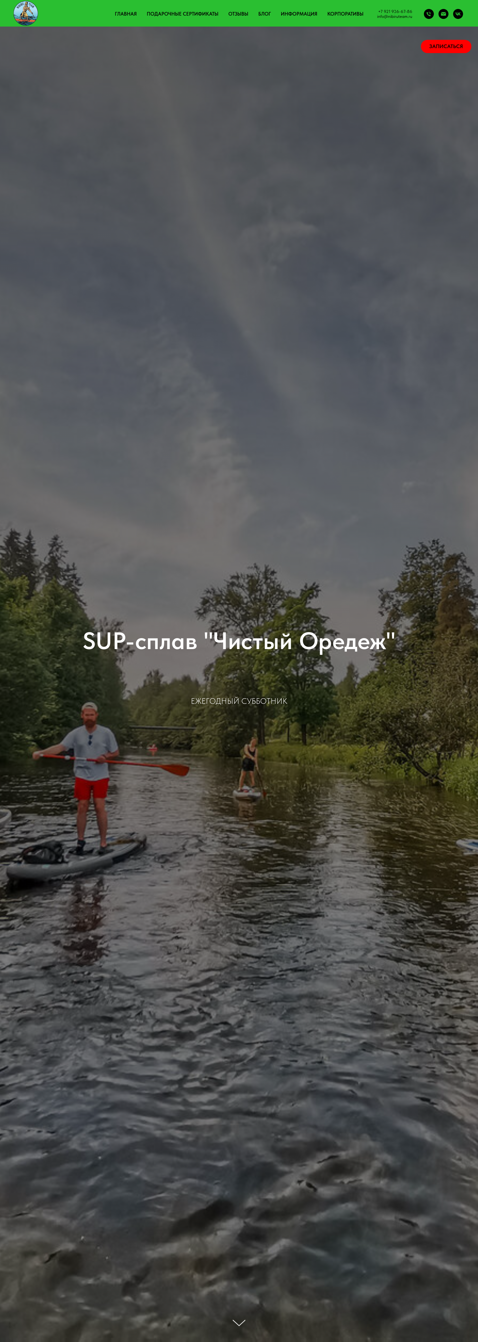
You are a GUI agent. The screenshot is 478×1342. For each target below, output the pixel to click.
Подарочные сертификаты (182, 14)
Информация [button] (299, 14)
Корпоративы (345, 14)
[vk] (458, 14)
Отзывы (238, 14)
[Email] (443, 14)
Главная (126, 14)
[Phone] (429, 14)
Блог (264, 14)
